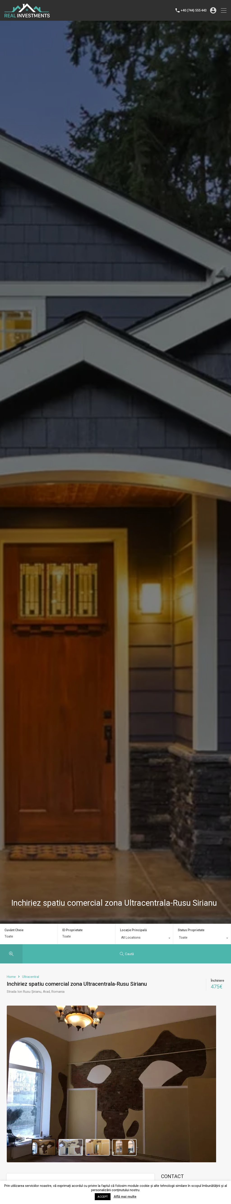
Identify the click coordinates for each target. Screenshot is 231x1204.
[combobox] (144, 938)
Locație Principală (133, 930)
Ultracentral (30, 977)
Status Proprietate (191, 930)
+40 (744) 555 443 (194, 10)
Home (11, 977)
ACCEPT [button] (102, 1196)
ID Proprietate (72, 930)
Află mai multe (125, 1197)
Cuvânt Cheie (14, 930)
